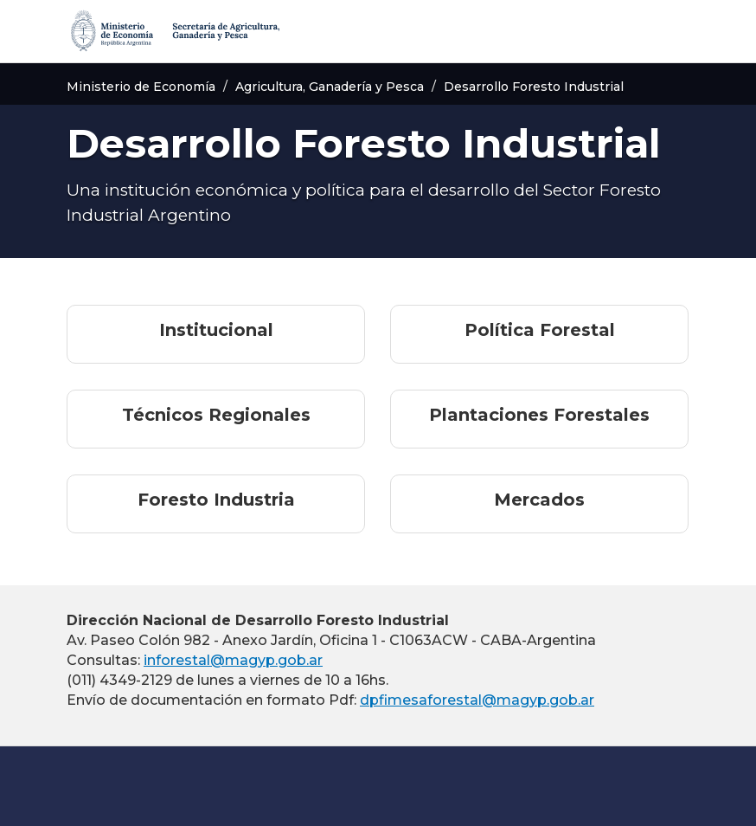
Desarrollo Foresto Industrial (534, 86)
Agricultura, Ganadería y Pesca (329, 86)
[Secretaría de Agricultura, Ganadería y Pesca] (173, 31)
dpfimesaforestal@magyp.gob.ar (477, 700)
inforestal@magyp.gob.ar (233, 660)
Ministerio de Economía (141, 86)
